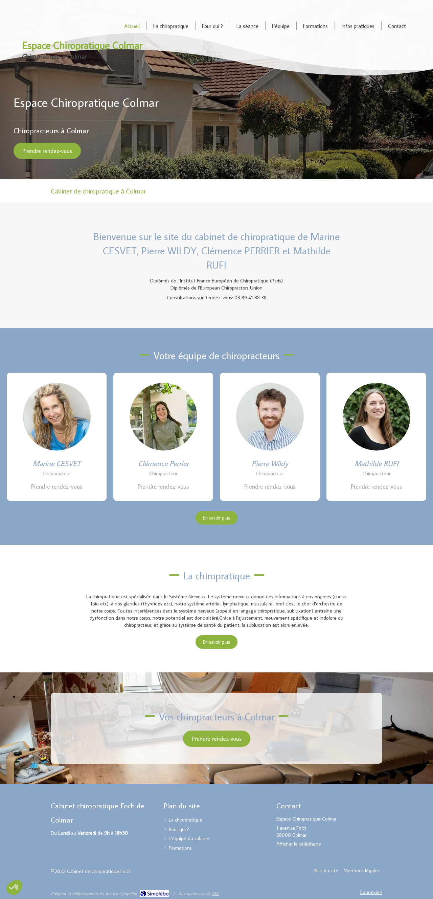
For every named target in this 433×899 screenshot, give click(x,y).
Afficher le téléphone (298, 843)
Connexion (371, 892)
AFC (215, 893)
